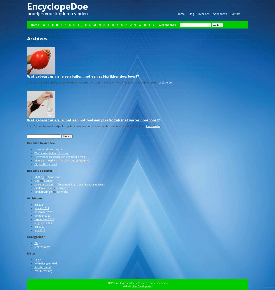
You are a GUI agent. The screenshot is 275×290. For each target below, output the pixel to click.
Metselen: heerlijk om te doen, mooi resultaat (61, 160)
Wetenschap (167, 25)
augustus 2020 (43, 223)
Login (37, 259)
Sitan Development (142, 286)
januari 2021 (41, 208)
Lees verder (166, 82)
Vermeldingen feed (45, 263)
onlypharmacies (43, 184)
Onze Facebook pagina (48, 149)
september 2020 (44, 219)
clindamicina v (42, 188)
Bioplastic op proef (45, 164)
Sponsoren (220, 14)
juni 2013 (39, 230)
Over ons (204, 14)
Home (181, 14)
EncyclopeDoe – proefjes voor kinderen (81, 184)
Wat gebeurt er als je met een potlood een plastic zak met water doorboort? (93, 120)
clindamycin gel (43, 191)
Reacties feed (42, 267)
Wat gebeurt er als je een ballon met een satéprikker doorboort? (83, 76)
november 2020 (43, 212)
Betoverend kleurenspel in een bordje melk (59, 157)
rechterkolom (42, 247)
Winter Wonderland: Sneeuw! (51, 153)
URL (36, 180)
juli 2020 (39, 226)
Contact (235, 14)
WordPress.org (43, 271)
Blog (191, 14)
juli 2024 (39, 204)
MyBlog (39, 177)
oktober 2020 (42, 215)
